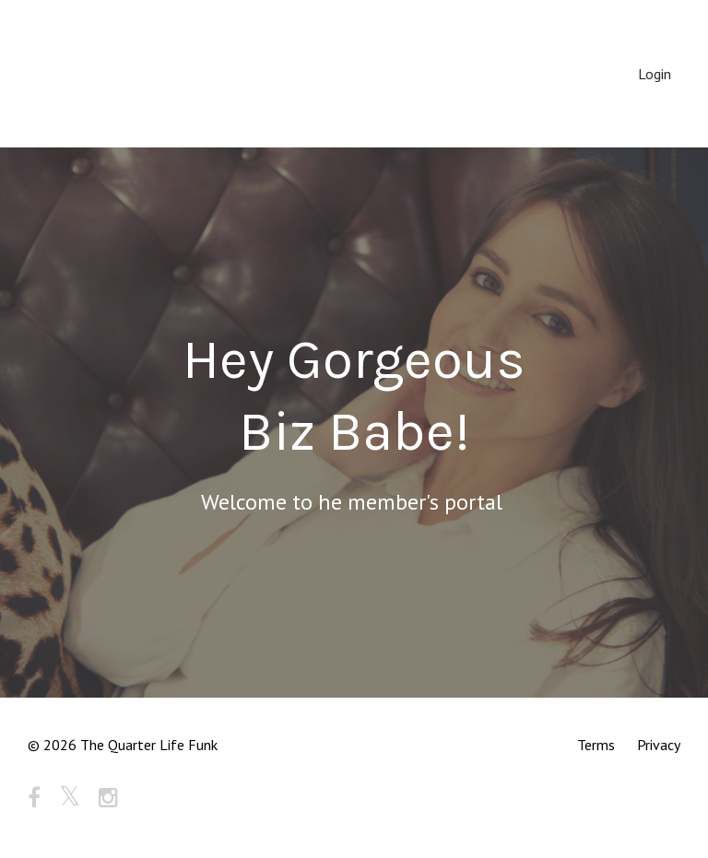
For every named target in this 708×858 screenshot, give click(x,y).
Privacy (658, 744)
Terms (596, 744)
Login (654, 74)
